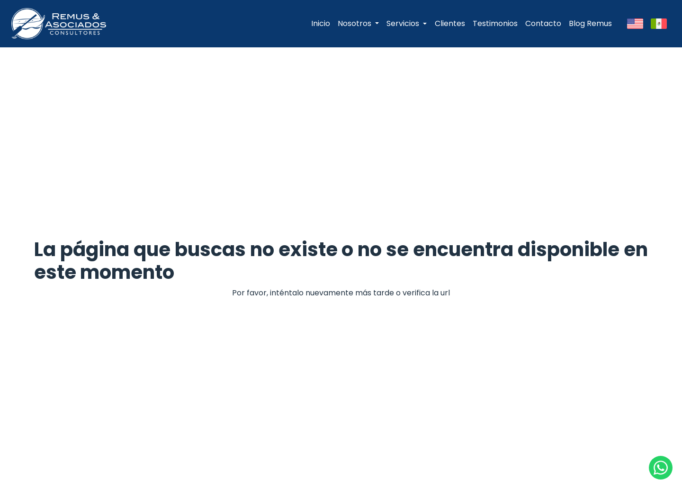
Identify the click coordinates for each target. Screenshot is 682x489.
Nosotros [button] (355, 23)
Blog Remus (590, 23)
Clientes (450, 23)
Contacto (543, 23)
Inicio (320, 23)
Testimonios (495, 23)
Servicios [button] (402, 23)
